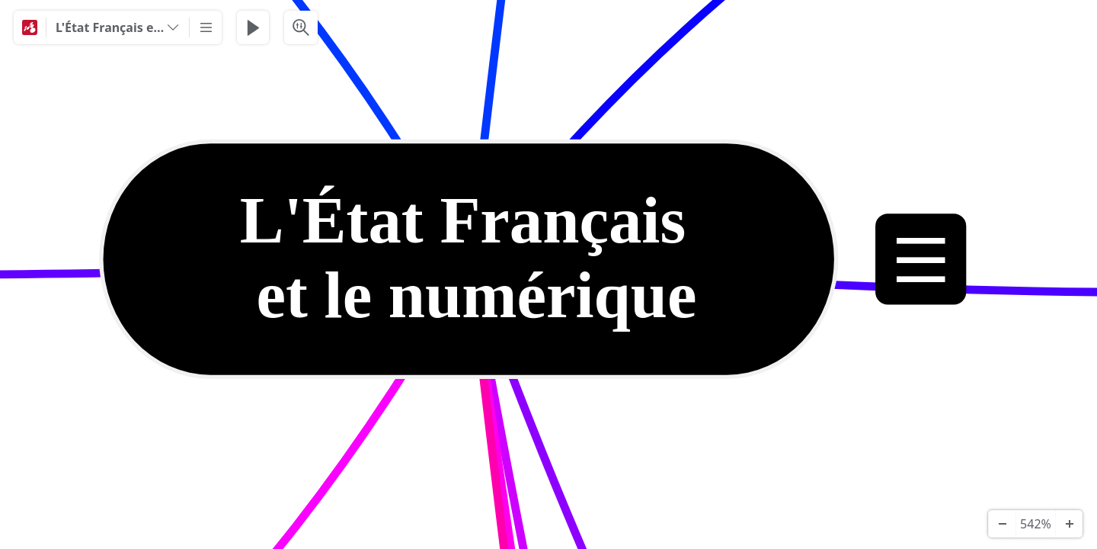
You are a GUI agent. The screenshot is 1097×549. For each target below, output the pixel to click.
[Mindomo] (30, 27)
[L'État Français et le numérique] (117, 27)
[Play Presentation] (253, 27)
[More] (206, 27)
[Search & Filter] (301, 27)
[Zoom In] (1069, 524)
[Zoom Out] (1001, 524)
